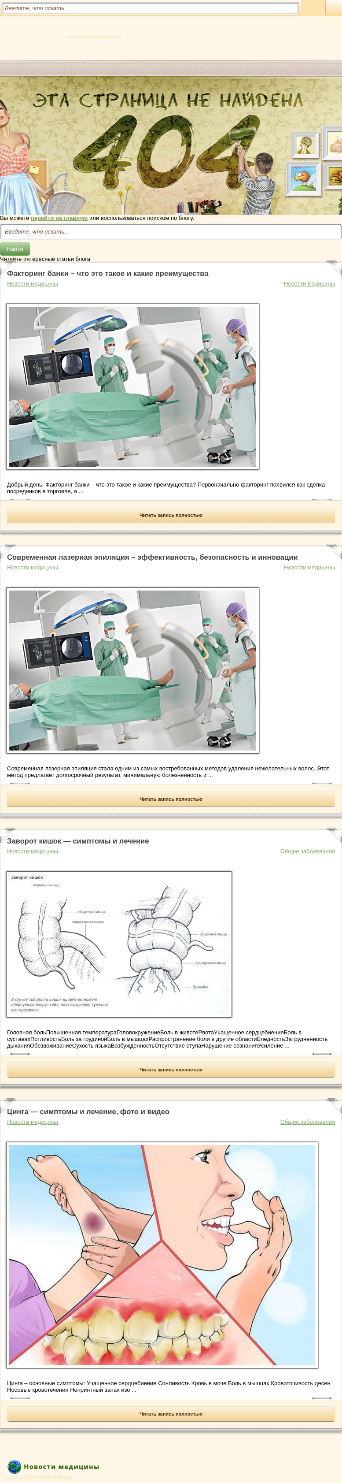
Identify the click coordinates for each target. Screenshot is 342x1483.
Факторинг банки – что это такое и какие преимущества (107, 273)
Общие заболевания (307, 851)
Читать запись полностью (171, 515)
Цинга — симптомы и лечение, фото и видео (88, 1112)
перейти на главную (59, 218)
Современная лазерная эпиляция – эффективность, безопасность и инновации (152, 557)
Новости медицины (309, 283)
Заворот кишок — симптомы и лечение (78, 841)
